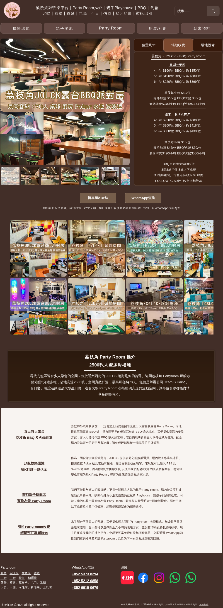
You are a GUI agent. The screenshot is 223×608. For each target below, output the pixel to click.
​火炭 (3, 587)
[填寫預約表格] (98, 198)
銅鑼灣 (32, 578)
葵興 (13, 582)
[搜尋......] (187, 11)
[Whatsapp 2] (191, 577)
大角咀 (26, 573)
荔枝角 (23, 582)
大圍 (13, 587)
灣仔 (22, 578)
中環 (13, 578)
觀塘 (37, 573)
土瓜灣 (47, 587)
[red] (127, 577)
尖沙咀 (14, 573)
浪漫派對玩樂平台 (52, 8)
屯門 (34, 582)
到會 (154, 8)
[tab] (148, 45)
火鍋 (46, 13)
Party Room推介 (87, 8)
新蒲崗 (35, 587)
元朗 (43, 582)
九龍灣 (23, 587)
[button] (111, 28)
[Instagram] (159, 577)
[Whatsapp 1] (175, 577)
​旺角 (3, 573)
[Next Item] (121, 102)
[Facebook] (143, 577)
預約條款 (203, 604)
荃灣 (3, 582)
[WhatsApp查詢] (143, 198)
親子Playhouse (119, 8)
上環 (3, 578)
